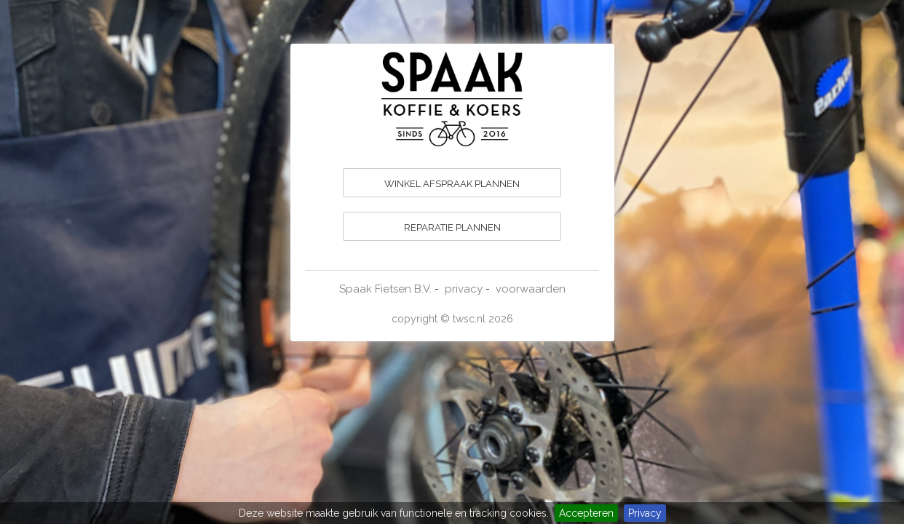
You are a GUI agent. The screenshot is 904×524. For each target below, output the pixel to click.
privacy (464, 288)
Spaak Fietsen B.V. (385, 288)
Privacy (645, 513)
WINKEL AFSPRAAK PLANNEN (452, 183)
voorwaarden (531, 288)
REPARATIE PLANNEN (452, 227)
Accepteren (586, 513)
